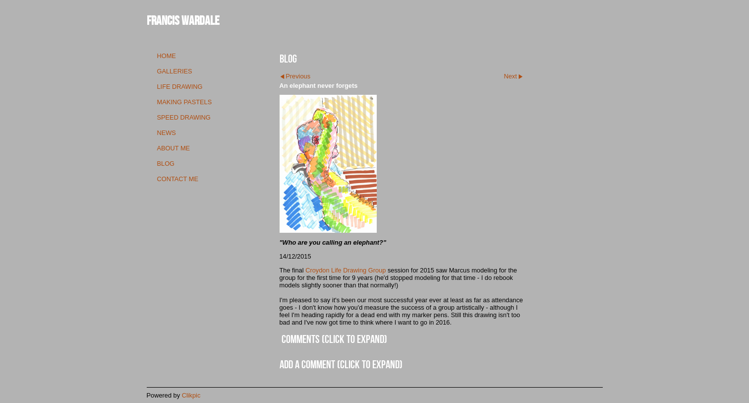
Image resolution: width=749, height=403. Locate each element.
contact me (177, 179)
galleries (174, 71)
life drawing (180, 86)
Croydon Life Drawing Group (345, 270)
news (166, 132)
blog (166, 163)
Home (166, 56)
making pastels (184, 102)
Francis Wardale (183, 20)
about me (173, 148)
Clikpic (191, 395)
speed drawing (184, 117)
